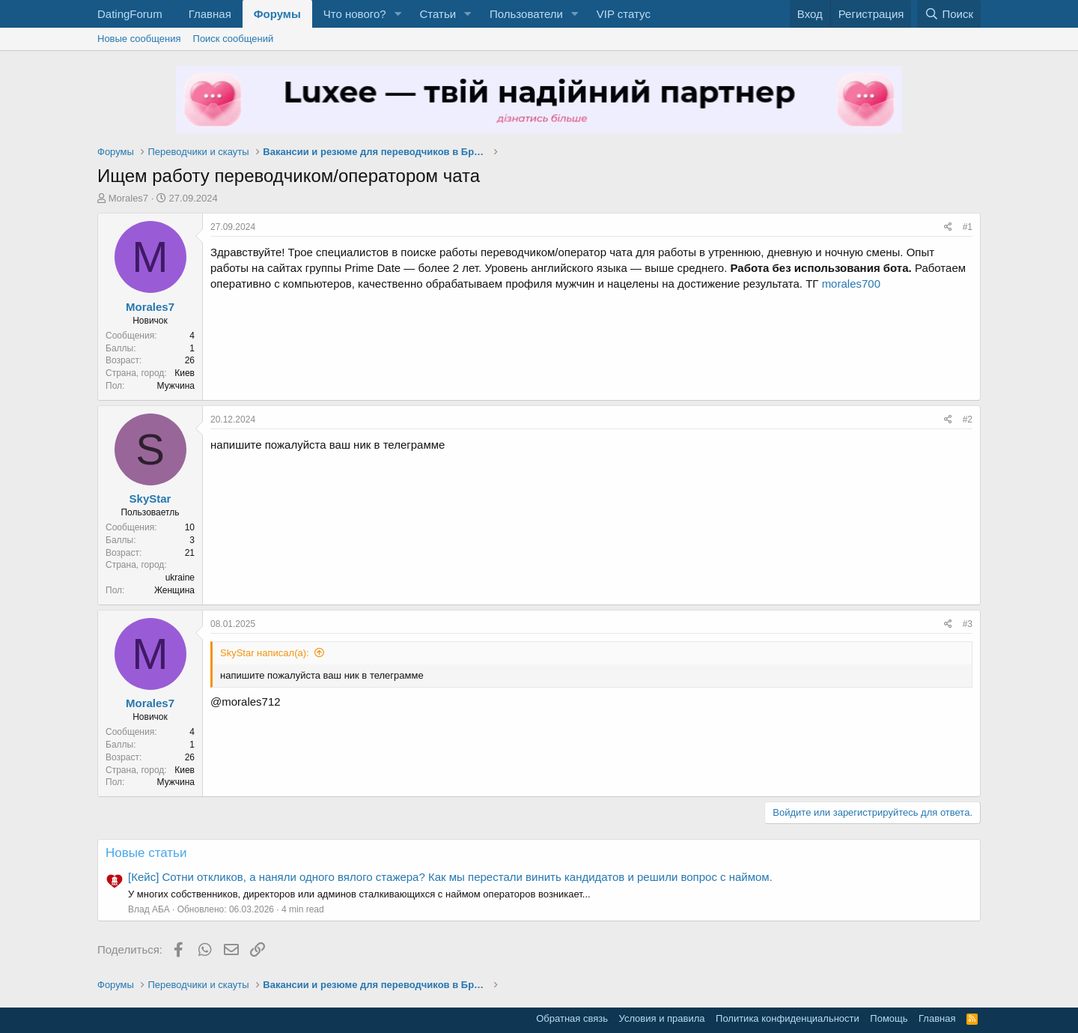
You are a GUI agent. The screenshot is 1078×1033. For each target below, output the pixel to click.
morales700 (851, 283)
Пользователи (526, 13)
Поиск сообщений (233, 38)
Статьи (437, 13)
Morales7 (128, 198)
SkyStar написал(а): (264, 652)
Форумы (277, 13)
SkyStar (150, 498)
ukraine (180, 577)
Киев (184, 373)
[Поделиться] (948, 227)
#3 (967, 624)
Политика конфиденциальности (787, 1018)
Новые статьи (146, 853)
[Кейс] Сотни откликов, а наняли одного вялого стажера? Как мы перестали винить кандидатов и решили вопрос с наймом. (450, 876)
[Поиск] (949, 14)
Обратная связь (572, 1018)
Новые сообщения (139, 38)
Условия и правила (662, 1018)
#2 (967, 419)
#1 (967, 227)
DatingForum (129, 13)
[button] (397, 14)
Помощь (888, 1018)
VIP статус (624, 13)
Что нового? (354, 13)
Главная (210, 13)
